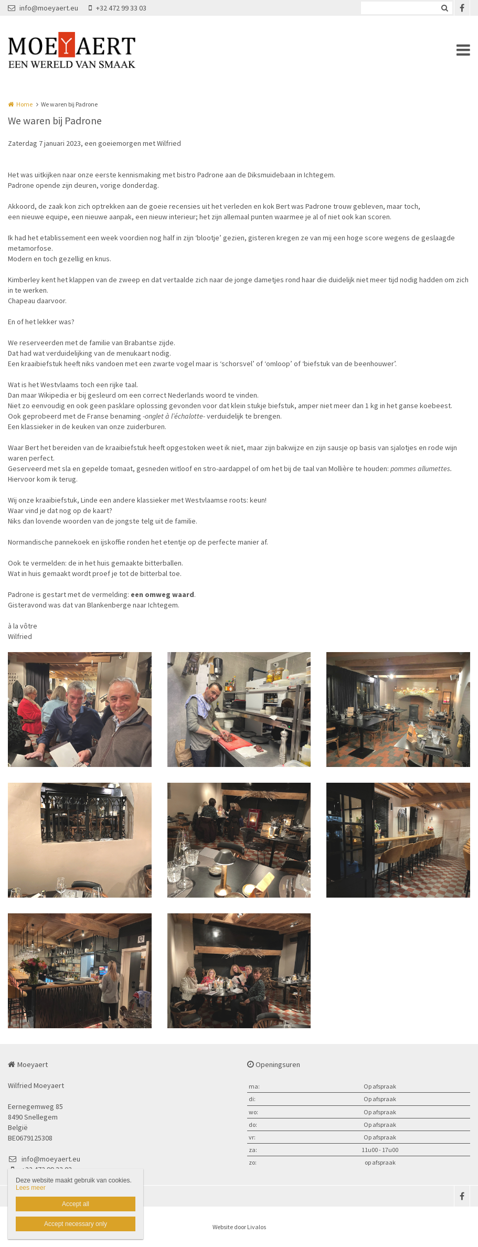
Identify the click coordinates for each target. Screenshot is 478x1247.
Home (24, 104)
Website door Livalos (239, 1227)
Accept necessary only (75, 1224)
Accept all (75, 1204)
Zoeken (444, 8)
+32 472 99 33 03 (117, 8)
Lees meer (31, 1187)
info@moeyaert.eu (43, 8)
